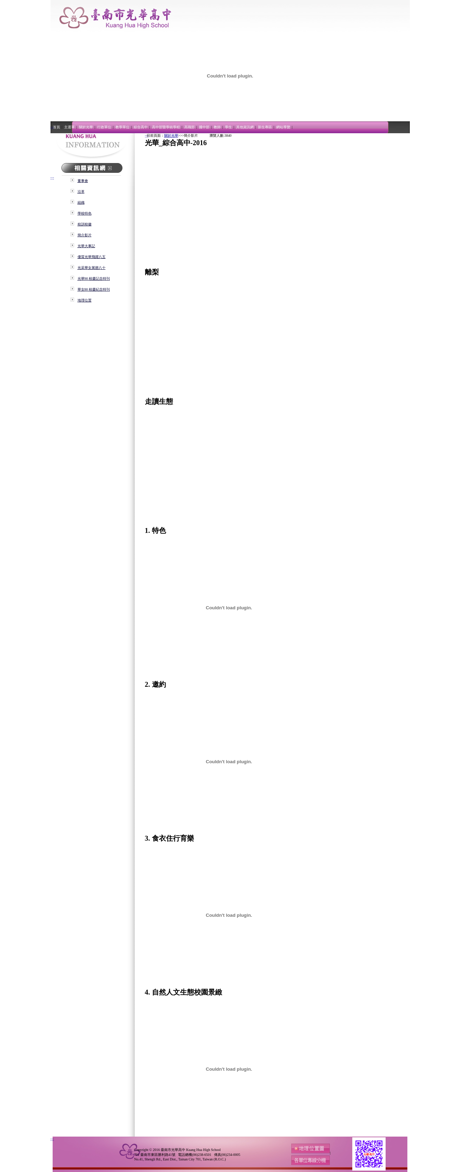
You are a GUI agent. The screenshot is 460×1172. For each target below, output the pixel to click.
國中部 (204, 127)
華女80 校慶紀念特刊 (94, 289)
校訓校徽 (85, 224)
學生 (229, 127)
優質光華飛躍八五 (92, 257)
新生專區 (265, 127)
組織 (81, 202)
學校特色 (85, 213)
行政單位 (104, 127)
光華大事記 (86, 246)
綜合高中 (141, 127)
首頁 (57, 127)
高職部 (189, 127)
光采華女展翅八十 (92, 268)
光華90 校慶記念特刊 (94, 278)
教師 (217, 127)
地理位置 (85, 300)
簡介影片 (85, 235)
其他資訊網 (245, 127)
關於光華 (86, 127)
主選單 (69, 127)
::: (52, 127)
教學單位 (122, 127)
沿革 (81, 192)
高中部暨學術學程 (166, 127)
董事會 (83, 181)
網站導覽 (283, 127)
